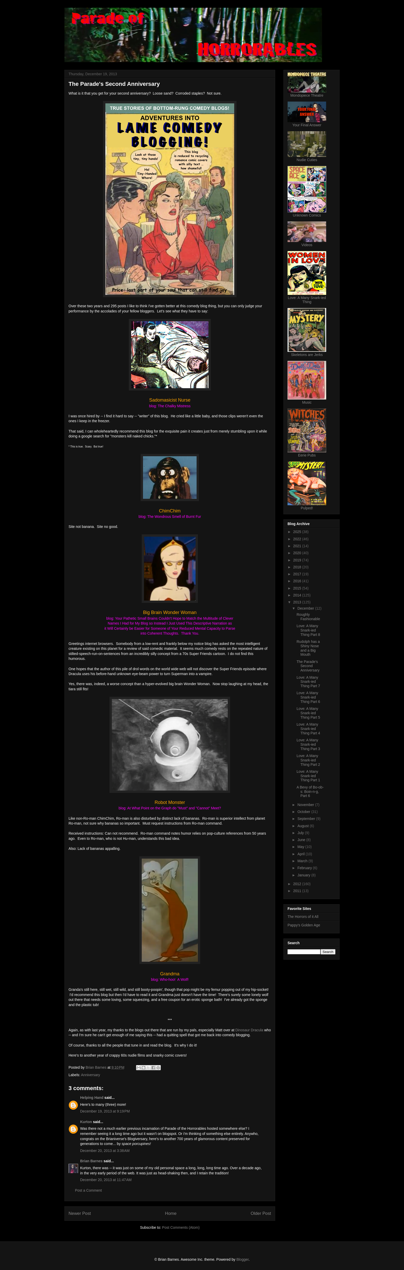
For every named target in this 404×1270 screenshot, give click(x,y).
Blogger (242, 1259)
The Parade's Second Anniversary (308, 666)
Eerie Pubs (307, 455)
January (304, 875)
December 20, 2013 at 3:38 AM (105, 1151)
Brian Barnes (91, 1161)
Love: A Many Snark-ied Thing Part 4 (308, 728)
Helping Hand (91, 1097)
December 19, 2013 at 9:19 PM (105, 1111)
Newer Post (80, 1213)
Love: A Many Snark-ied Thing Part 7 (308, 681)
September (306, 819)
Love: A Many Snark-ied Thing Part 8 (308, 630)
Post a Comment (88, 1190)
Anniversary (90, 1075)
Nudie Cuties (307, 160)
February (305, 868)
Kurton (86, 1122)
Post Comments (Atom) (180, 1227)
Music (307, 402)
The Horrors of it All (303, 917)
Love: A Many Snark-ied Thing (307, 300)
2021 (297, 546)
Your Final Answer (306, 125)
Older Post (261, 1213)
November (306, 805)
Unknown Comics (307, 215)
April (301, 854)
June (301, 840)
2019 (297, 560)
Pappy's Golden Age (304, 925)
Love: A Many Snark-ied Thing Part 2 (308, 760)
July (301, 833)
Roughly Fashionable (308, 616)
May (301, 847)
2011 (297, 891)
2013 (297, 602)
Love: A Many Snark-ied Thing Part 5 (308, 713)
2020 (297, 553)
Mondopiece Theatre (306, 95)
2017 (297, 574)
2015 (297, 588)
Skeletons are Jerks (307, 355)
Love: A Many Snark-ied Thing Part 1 (308, 775)
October (304, 812)
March (302, 861)
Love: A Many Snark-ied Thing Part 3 (308, 744)
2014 (297, 595)
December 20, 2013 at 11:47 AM (106, 1180)
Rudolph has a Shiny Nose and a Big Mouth (308, 648)
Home (170, 1213)
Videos (307, 245)
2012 (297, 884)
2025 (297, 532)
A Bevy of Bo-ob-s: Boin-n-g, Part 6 (310, 791)
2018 (297, 567)
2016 (297, 581)
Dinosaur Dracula (249, 1030)
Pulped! (307, 508)
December (306, 608)
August (303, 826)
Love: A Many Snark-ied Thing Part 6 (308, 697)
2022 (297, 539)
